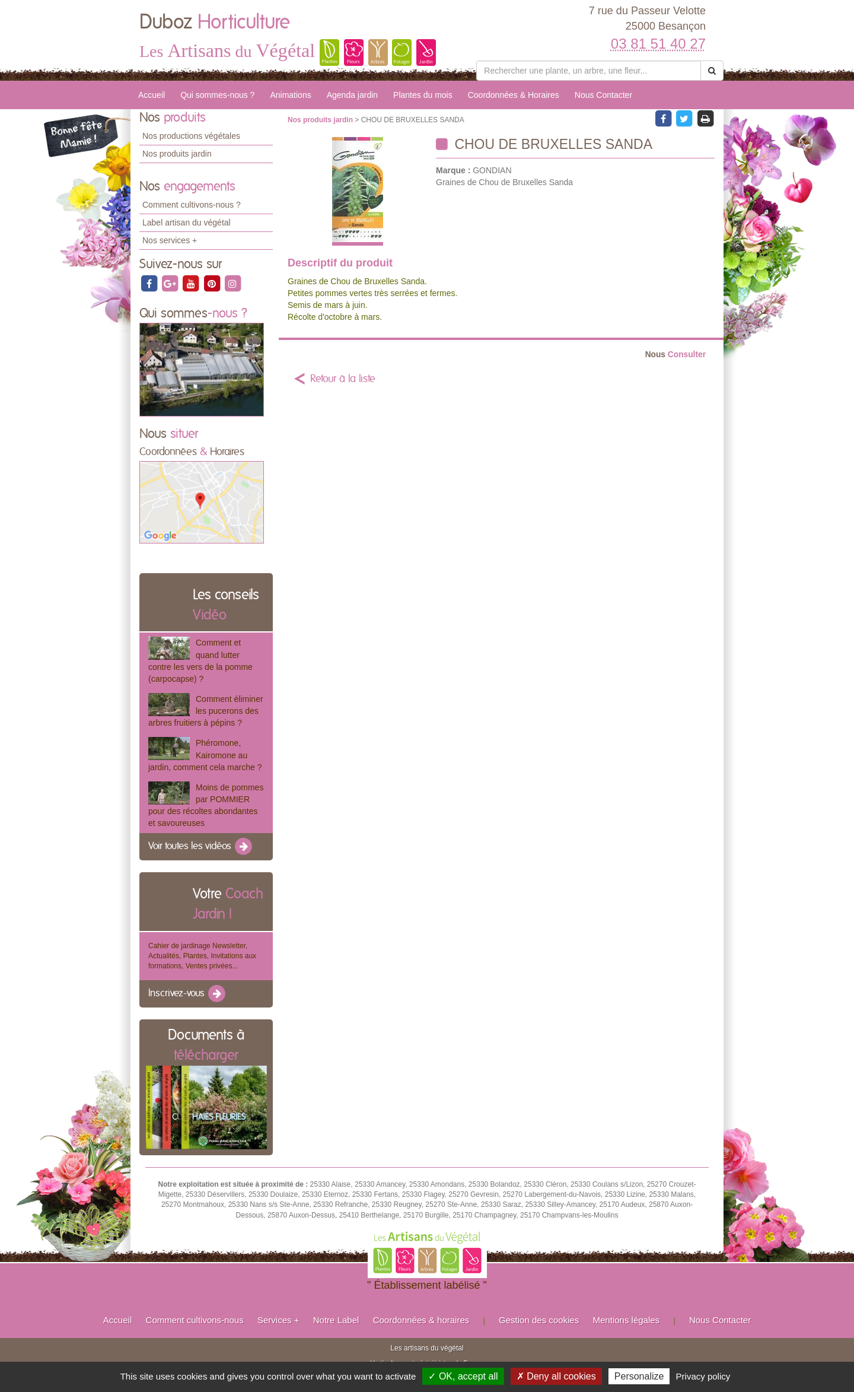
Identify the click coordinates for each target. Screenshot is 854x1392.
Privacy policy (703, 1376)
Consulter (675, 354)
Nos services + (169, 240)
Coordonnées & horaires (421, 1320)
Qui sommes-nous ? (217, 95)
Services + (278, 1320)
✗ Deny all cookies (556, 1376)
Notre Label (336, 1320)
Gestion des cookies (539, 1320)
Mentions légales (626, 1320)
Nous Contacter (603, 95)
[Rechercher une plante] (588, 71)
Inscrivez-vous (187, 994)
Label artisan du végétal (186, 222)
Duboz (214, 22)
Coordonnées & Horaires (513, 95)
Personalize (639, 1376)
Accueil (151, 95)
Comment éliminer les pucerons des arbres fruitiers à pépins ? (205, 710)
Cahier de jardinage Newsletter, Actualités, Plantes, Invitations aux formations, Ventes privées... (202, 956)
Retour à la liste (342, 379)
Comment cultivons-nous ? (191, 204)
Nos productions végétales (191, 136)
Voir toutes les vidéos (201, 847)
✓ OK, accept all (463, 1376)
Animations (290, 95)
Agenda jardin (352, 95)
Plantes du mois (423, 95)
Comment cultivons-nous (195, 1320)
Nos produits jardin (177, 153)
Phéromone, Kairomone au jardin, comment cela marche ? (205, 754)
